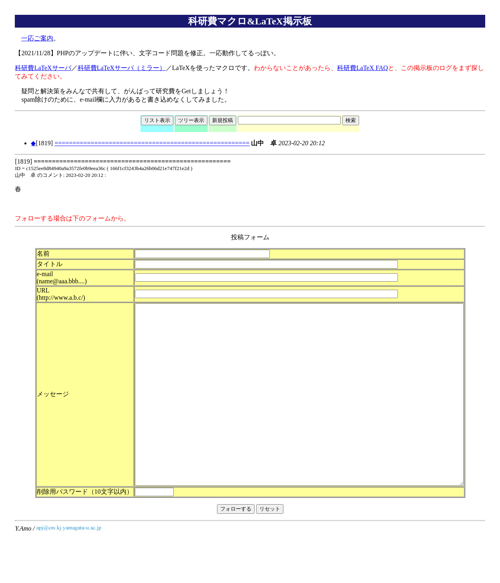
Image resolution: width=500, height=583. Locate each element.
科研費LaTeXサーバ (43, 67)
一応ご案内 (37, 38)
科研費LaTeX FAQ (362, 67)
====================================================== (151, 143)
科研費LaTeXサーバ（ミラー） (122, 67)
